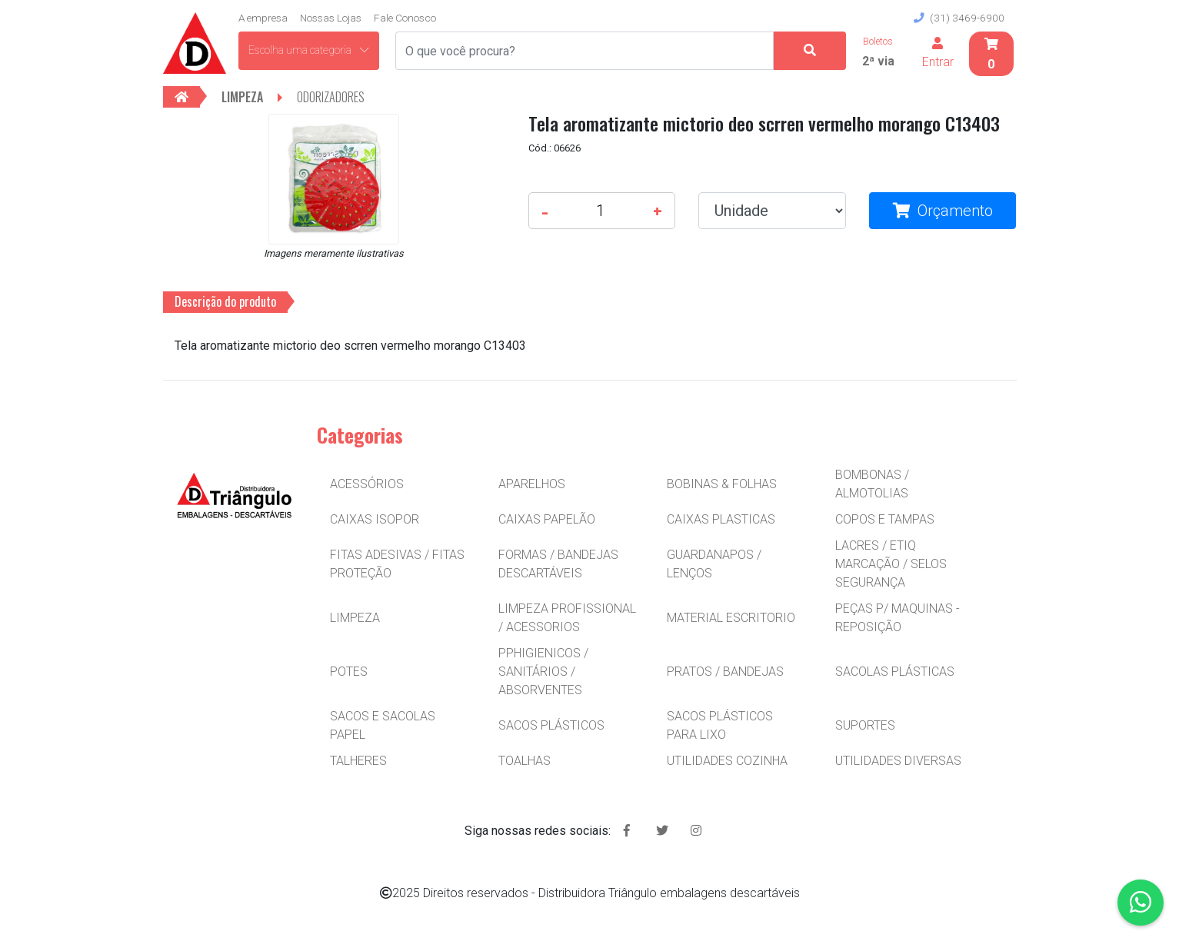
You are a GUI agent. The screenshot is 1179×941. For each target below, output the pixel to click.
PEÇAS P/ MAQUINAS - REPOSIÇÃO (897, 617)
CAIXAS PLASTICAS (721, 519)
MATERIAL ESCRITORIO (731, 617)
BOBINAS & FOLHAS (722, 484)
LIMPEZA (355, 617)
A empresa (263, 18)
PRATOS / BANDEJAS (725, 671)
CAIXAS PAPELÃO (546, 519)
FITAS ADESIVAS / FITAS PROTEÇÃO (397, 563)
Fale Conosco (405, 18)
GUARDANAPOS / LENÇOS (714, 563)
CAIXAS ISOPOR (374, 519)
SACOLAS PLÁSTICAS (894, 671)
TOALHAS (524, 760)
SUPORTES (865, 725)
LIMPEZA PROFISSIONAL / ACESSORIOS (567, 617)
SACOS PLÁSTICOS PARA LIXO (720, 725)
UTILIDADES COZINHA (727, 760)
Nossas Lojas (330, 18)
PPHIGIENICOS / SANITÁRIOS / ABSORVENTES (543, 671)
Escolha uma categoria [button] (308, 50)
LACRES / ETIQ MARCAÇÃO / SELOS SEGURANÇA (891, 564)
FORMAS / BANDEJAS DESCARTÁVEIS (558, 563)
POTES (349, 671)
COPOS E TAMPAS (884, 519)
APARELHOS (531, 484)
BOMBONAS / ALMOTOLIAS (872, 483)
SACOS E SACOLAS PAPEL (382, 725)
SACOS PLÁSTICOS (551, 725)
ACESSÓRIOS (367, 484)
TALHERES (358, 760)
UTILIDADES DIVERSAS (898, 760)
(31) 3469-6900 (959, 18)
